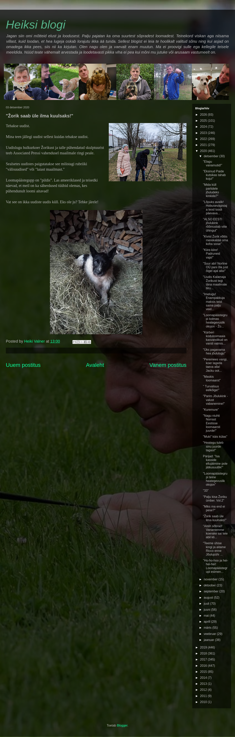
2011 (204, 696)
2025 (204, 120)
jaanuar (209, 640)
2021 (204, 145)
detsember (211, 156)
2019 (204, 647)
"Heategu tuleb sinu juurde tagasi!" (213, 446)
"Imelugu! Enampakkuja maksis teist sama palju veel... (214, 302)
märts (208, 627)
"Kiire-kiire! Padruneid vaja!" (211, 253)
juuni (207, 609)
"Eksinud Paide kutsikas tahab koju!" (214, 175)
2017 (204, 659)
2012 (204, 689)
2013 (204, 683)
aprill (207, 621)
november (211, 579)
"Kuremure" (211, 409)
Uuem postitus (23, 365)
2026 (204, 114)
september (211, 591)
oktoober (210, 585)
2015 (204, 671)
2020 (204, 151)
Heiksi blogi (35, 24)
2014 (204, 677)
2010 (204, 702)
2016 (204, 665)
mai (207, 615)
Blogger (122, 725)
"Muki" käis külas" (215, 436)
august (209, 597)
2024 (204, 126)
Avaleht (95, 365)
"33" (206, 490)
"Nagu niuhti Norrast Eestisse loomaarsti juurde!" (211, 423)
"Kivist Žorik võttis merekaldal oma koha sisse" (215, 240)
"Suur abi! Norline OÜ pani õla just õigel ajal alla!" (215, 267)
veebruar (210, 633)
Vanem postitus (167, 365)
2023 (204, 133)
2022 (204, 139)
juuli (207, 603)
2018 (204, 653)
